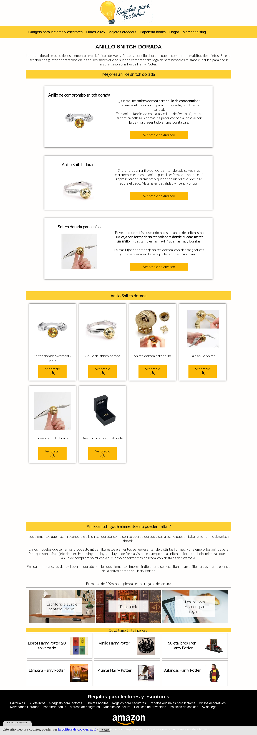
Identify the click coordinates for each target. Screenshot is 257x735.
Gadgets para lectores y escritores (55, 32)
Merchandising (194, 32)
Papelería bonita (153, 32)
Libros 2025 (95, 32)
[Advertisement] (128, 493)
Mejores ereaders (122, 32)
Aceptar (105, 730)
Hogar (174, 32)
